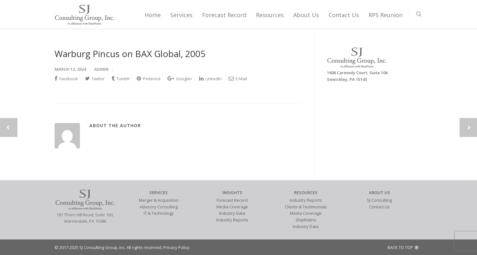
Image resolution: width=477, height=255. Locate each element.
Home (153, 15)
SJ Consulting (379, 200)
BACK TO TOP (403, 247)
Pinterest (148, 79)
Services (181, 15)
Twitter (95, 79)
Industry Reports (232, 220)
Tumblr (121, 79)
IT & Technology (159, 213)
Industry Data (232, 213)
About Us (306, 15)
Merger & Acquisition (159, 200)
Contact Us (344, 15)
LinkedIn (210, 79)
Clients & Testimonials (306, 207)
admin (101, 69)
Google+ (179, 79)
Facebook (66, 79)
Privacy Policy (176, 247)
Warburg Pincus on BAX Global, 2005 (130, 54)
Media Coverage (232, 207)
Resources (270, 15)
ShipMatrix (306, 220)
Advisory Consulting (159, 207)
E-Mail (238, 79)
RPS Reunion (385, 15)
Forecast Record (224, 15)
